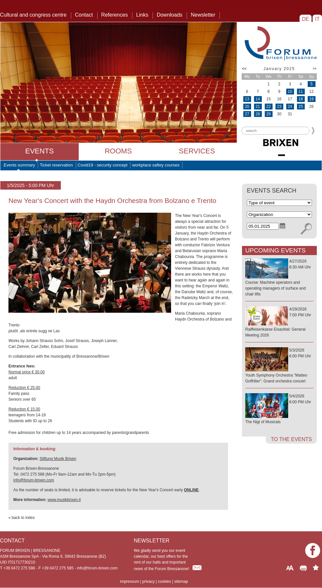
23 (279, 106)
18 (301, 99)
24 (290, 106)
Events (39, 151)
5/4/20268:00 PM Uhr (279, 409)
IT (317, 19)
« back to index (21, 517)
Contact (84, 15)
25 (301, 106)
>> (314, 68)
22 (268, 106)
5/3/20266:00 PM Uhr (279, 366)
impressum (129, 581)
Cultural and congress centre (33, 15)
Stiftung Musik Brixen (58, 458)
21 (258, 106)
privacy (148, 581)
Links (142, 15)
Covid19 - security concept (102, 165)
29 (268, 114)
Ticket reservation (56, 165)
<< (244, 68)
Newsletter (203, 15)
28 (258, 114)
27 (247, 114)
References (114, 15)
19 (311, 99)
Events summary (19, 165)
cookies (164, 581)
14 (258, 99)
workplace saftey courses (156, 165)
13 (247, 99)
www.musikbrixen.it (64, 499)
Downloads (169, 15)
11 (301, 91)
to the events (291, 439)
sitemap (181, 581)
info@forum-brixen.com (33, 480)
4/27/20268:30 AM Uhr (279, 278)
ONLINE (191, 490)
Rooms (118, 151)
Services (197, 151)
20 (247, 106)
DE (306, 19)
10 (290, 91)
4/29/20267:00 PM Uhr (279, 322)
